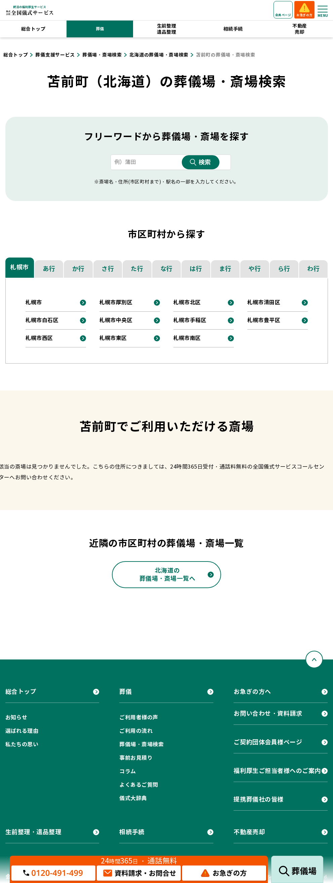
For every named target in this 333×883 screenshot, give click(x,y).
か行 (78, 269)
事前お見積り (136, 757)
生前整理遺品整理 (166, 29)
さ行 (107, 269)
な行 (166, 269)
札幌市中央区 (116, 320)
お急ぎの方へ (252, 691)
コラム (127, 771)
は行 (196, 269)
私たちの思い (22, 744)
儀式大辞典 (133, 798)
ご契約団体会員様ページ (268, 742)
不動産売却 (299, 29)
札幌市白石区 (42, 320)
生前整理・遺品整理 (33, 832)
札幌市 (19, 267)
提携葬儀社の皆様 (258, 799)
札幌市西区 (39, 338)
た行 (137, 269)
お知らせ (16, 717)
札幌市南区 (187, 338)
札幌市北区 (187, 302)
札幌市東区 (113, 338)
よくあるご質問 (138, 784)
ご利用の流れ (136, 731)
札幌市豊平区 (264, 320)
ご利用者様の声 (138, 717)
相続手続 (233, 29)
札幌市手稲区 (190, 320)
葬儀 (100, 28)
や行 (254, 269)
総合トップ (33, 29)
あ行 (49, 269)
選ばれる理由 (22, 731)
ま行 (225, 269)
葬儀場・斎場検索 (141, 744)
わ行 (313, 269)
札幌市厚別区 (116, 302)
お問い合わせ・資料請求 (268, 713)
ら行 (284, 269)
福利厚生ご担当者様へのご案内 (277, 771)
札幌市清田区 (264, 302)
